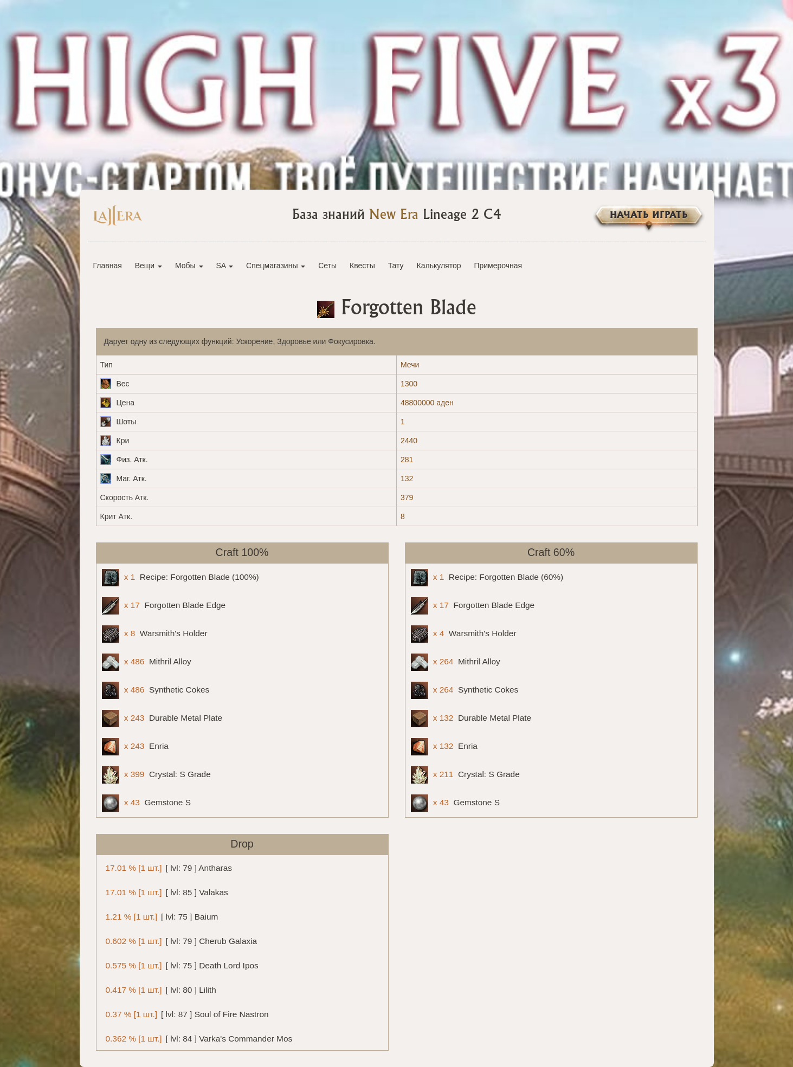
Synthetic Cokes (156, 690)
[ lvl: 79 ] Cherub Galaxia (179, 940)
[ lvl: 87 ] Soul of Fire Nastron (185, 1013)
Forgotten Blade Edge (164, 606)
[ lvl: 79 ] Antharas (167, 867)
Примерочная (498, 265)
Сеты (327, 265)
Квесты (362, 265)
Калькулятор (439, 265)
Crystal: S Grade (156, 775)
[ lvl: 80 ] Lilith (159, 989)
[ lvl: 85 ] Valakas (165, 891)
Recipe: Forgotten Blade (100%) (180, 577)
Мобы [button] (189, 265)
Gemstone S (146, 803)
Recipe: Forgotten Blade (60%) (487, 577)
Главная (107, 265)
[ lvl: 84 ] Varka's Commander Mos (197, 1038)
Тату (396, 265)
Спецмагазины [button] (275, 265)
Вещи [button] (148, 265)
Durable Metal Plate (162, 718)
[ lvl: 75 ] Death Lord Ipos (180, 965)
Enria (135, 746)
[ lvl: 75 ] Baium (160, 916)
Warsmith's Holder (155, 634)
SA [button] (224, 265)
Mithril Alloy (146, 662)
